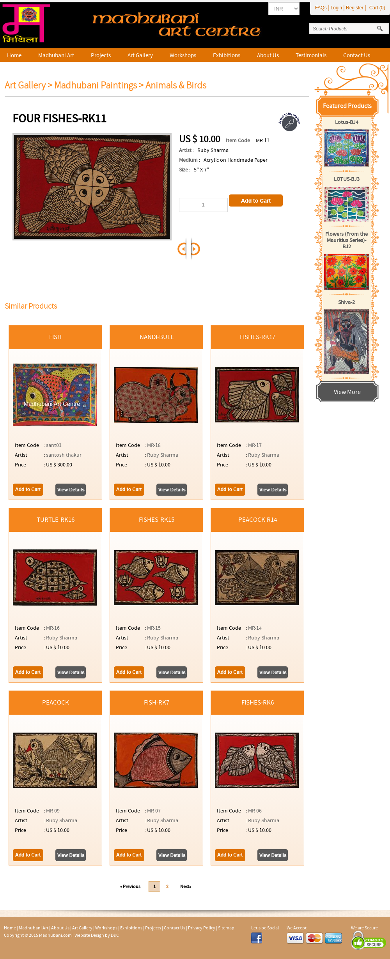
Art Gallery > (28, 85)
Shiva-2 (346, 302)
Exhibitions (226, 55)
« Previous (130, 886)
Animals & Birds (175, 85)
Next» (185, 886)
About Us (268, 55)
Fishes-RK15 (156, 520)
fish (55, 337)
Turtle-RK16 (55, 520)
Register (354, 8)
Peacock (55, 702)
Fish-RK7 (156, 702)
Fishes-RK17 (257, 337)
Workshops (183, 55)
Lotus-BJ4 (346, 122)
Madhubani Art (56, 55)
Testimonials (311, 55)
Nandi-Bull (157, 337)
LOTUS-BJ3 (347, 179)
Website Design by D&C (96, 935)
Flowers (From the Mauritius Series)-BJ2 (346, 240)
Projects (101, 55)
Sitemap (226, 928)
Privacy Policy (201, 928)
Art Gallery (140, 55)
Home (14, 55)
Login (336, 8)
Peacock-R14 (257, 520)
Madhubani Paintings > (99, 85)
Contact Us (356, 55)
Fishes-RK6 (257, 702)
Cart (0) (377, 8)
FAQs (321, 8)
